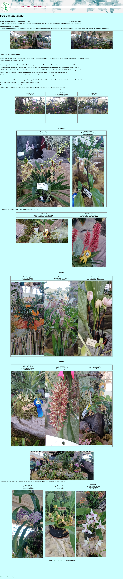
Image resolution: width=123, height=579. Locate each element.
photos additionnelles (59, 560)
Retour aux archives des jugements (8, 577)
